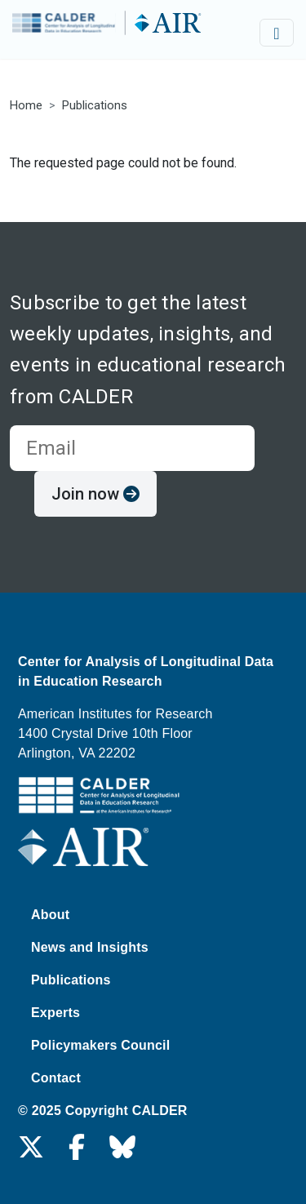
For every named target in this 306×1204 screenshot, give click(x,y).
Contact (56, 1078)
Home (26, 105)
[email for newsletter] (132, 448)
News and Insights (90, 947)
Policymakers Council (100, 1045)
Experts (55, 1013)
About (50, 915)
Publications (94, 105)
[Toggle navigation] (276, 33)
